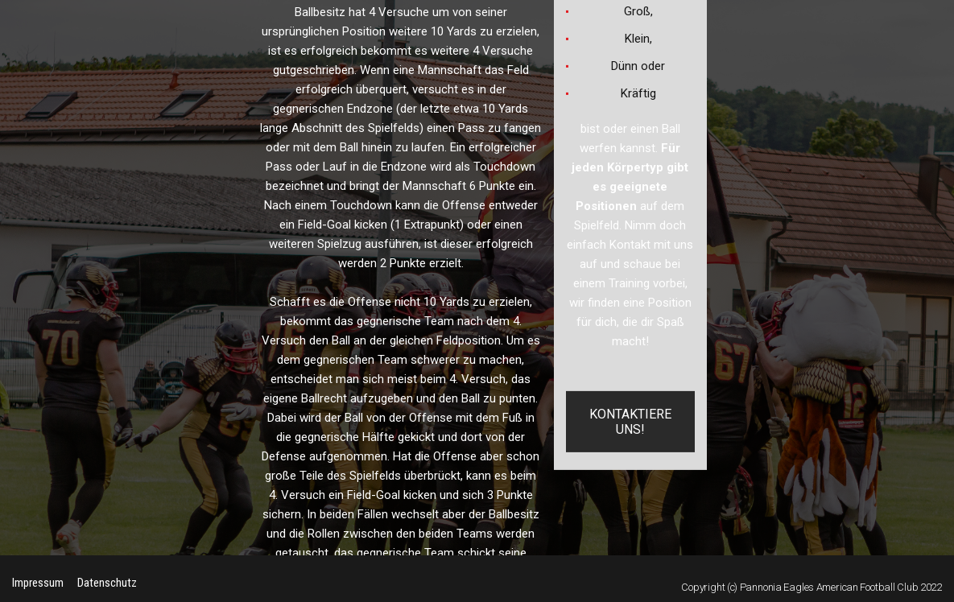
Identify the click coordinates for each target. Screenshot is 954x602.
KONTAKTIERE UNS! (630, 421)
